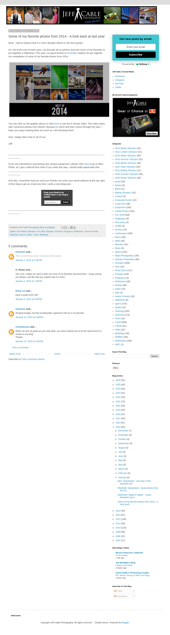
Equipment (120, 207)
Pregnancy (68, 231)
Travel (36, 235)
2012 (118, 519)
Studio (29, 235)
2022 (118, 397)
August (122, 447)
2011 (118, 523)
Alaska (118, 185)
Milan (117, 241)
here (56, 123)
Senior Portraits (91, 231)
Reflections (78, 231)
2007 (118, 540)
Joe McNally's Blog (125, 562)
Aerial (118, 181)
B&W (117, 189)
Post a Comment (20, 347)
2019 (118, 410)
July (120, 452)
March (121, 469)
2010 (118, 527)
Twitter (118, 87)
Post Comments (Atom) (33, 359)
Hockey (118, 229)
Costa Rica (120, 204)
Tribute (118, 326)
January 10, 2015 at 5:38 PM (29, 317)
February (123, 473)
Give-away (120, 222)
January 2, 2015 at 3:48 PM (28, 260)
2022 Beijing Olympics (126, 170)
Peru (117, 266)
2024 (118, 389)
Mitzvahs (119, 244)
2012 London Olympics (126, 152)
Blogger (125, 622)
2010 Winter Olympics (125, 148)
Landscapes (121, 233)
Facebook (120, 76)
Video (118, 329)
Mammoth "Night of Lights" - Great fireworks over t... (134, 496)
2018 (118, 414)
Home (57, 354)
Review (118, 285)
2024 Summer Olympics (126, 174)
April (120, 464)
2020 (118, 405)
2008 (118, 536)
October (122, 439)
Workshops (120, 340)
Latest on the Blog (124, 565)
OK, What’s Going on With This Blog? (133, 575)
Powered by (136, 64)
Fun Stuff (41, 231)
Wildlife (118, 337)
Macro (118, 237)
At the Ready (122, 555)
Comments (120, 596)
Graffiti (118, 226)
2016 (118, 422)
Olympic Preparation (125, 259)
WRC (117, 344)
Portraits (58, 231)
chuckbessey (22, 327)
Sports (22, 235)
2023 (118, 393)
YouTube (119, 83)
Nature (118, 252)
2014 (118, 510)
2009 (118, 532)
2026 (118, 380)
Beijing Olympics (123, 192)
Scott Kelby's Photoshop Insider (132, 573)
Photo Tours (121, 270)
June (121, 456)
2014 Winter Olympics (26, 231)
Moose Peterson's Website (129, 552)
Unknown (20, 252)
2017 (118, 418)
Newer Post (14, 354)
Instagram (120, 80)
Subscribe (135, 54)
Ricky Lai (20, 291)
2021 (118, 401)
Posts (118, 591)
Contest (119, 196)
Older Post (99, 354)
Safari (118, 289)
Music (118, 248)
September (123, 443)
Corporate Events (123, 200)
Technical (119, 315)
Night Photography (124, 255)
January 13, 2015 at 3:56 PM (29, 341)
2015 (118, 427)
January (122, 477)
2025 (118, 384)
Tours (117, 318)
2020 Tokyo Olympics (125, 167)
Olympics (50, 231)
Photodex (72, 53)
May (120, 460)
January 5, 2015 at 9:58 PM (28, 299)
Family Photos (122, 211)
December (123, 430)
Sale (117, 292)
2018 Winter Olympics (125, 163)
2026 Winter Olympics (125, 178)
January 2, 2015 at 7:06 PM (28, 281)
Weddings (43, 235)
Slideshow (14, 235)
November (123, 435)
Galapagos (120, 218)
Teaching (119, 311)
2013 (118, 515)
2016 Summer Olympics (126, 159)
